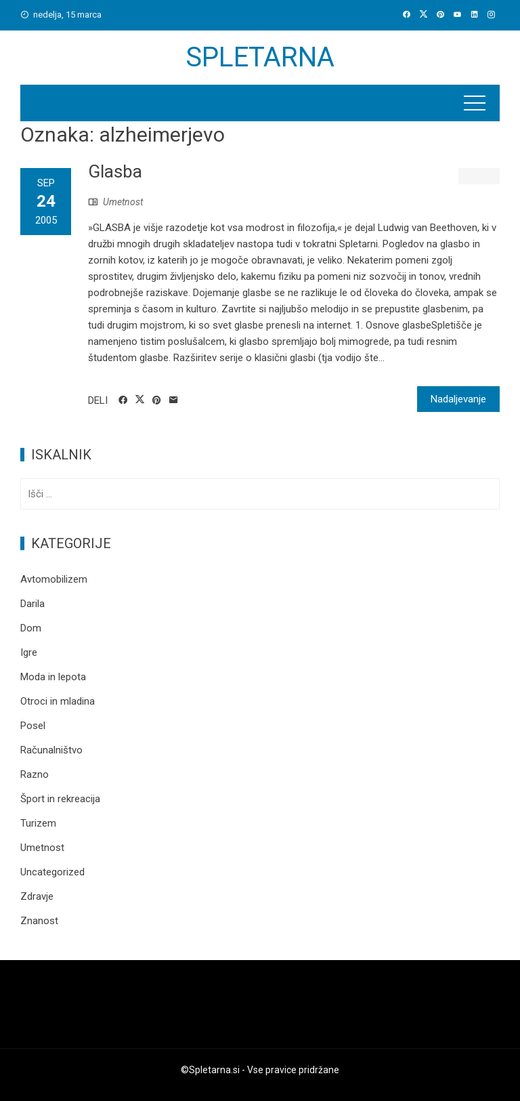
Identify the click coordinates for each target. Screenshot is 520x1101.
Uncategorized (52, 872)
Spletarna (260, 57)
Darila (32, 604)
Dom (30, 628)
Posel (32, 726)
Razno (34, 774)
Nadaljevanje (458, 399)
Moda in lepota (53, 677)
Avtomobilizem (53, 579)
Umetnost (123, 201)
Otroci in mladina (57, 701)
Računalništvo (51, 750)
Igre (28, 652)
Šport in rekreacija (60, 799)
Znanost (39, 921)
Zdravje (36, 896)
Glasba (115, 171)
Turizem (38, 823)
